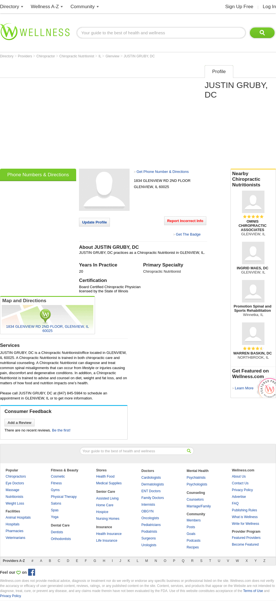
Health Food (105, 476)
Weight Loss (15, 503)
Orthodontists (61, 539)
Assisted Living (107, 498)
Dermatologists (152, 484)
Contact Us (240, 483)
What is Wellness (245, 517)
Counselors (195, 499)
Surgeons (148, 538)
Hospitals (12, 524)
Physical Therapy (64, 497)
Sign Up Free (239, 6)
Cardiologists (151, 478)
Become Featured (245, 544)
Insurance (104, 527)
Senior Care (105, 492)
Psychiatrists (196, 478)
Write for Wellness (245, 524)
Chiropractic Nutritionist (77, 56)
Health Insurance (109, 534)
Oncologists (150, 518)
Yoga (54, 517)
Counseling (196, 493)
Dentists (57, 532)
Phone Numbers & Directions (38, 174)
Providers (25, 56)
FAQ (235, 503)
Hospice (102, 512)
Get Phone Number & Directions (163, 172)
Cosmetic (58, 476)
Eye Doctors (15, 483)
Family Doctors (152, 498)
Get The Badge (188, 234)
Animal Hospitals (18, 517)
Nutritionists (14, 497)
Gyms (55, 490)
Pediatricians (151, 525)
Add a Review (19, 423)
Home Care (104, 505)
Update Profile (94, 222)
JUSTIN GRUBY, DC (139, 56)
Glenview (112, 56)
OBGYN (147, 511)
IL (100, 56)
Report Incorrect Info (185, 221)
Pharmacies (14, 531)
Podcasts (193, 541)
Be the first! (61, 430)
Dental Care (60, 525)
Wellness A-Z (45, 6)
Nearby (253, 179)
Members (194, 520)
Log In (269, 6)
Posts (191, 527)
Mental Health (198, 471)
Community (83, 6)
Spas (54, 510)
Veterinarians (15, 538)
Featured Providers (246, 538)
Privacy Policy (242, 490)
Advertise (239, 497)
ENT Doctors (150, 491)
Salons (56, 503)
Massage (12, 490)
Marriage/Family (199, 506)
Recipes (193, 547)
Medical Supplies (109, 483)
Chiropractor (46, 56)
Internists (148, 505)
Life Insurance (106, 541)
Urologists (148, 545)
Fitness (56, 483)
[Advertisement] (52, 115)
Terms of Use (253, 591)
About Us (239, 476)
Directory (9, 6)
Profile (219, 71)
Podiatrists (149, 532)
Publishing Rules (244, 510)
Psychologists (197, 484)
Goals (191, 534)
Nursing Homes (107, 519)
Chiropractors (16, 476)
